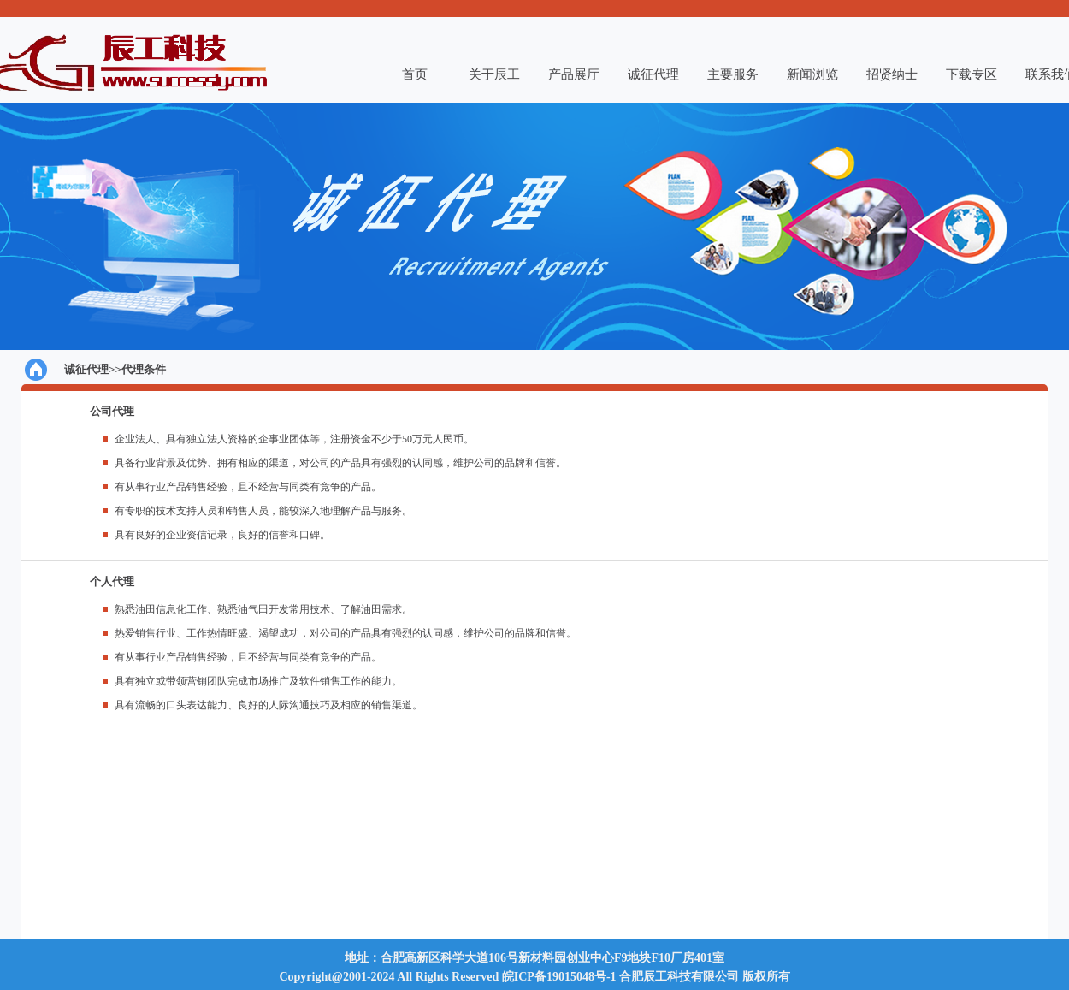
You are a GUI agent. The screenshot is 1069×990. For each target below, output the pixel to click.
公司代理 (112, 411)
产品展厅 (573, 74)
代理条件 (143, 369)
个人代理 (112, 581)
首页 (415, 74)
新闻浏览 (812, 74)
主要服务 (733, 74)
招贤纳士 (892, 74)
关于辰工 (494, 74)
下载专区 (971, 74)
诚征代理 (653, 74)
